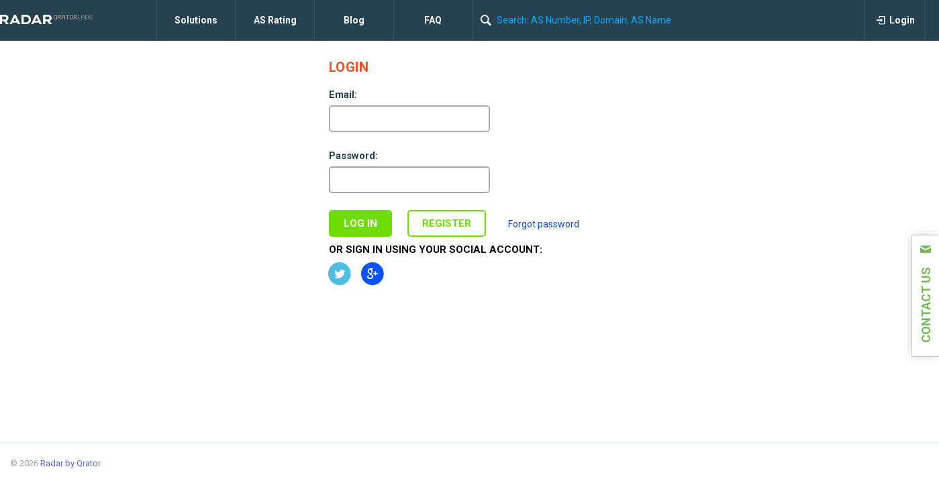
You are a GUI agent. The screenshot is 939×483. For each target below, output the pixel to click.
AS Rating (275, 20)
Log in (360, 223)
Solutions (196, 20)
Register (446, 223)
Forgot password (543, 224)
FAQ (433, 20)
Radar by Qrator (70, 463)
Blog (354, 20)
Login (895, 20)
